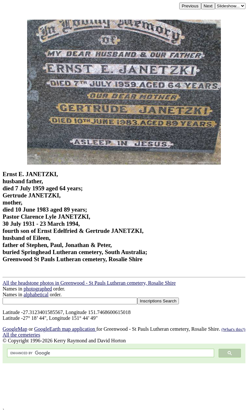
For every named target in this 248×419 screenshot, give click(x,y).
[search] (110, 353)
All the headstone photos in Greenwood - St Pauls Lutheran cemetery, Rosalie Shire (89, 283)
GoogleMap (15, 329)
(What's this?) (233, 329)
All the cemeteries (21, 335)
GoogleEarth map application (65, 329)
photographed (38, 288)
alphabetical (36, 294)
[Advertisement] (124, 385)
